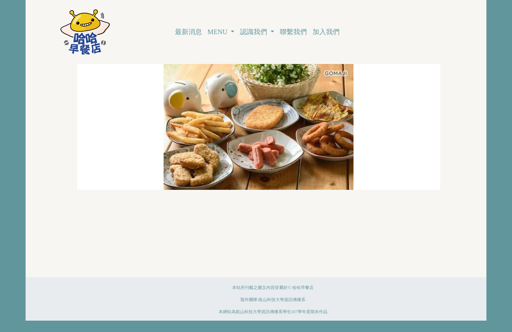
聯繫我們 (293, 32)
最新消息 (188, 32)
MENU (218, 32)
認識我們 (254, 32)
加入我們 (326, 32)
